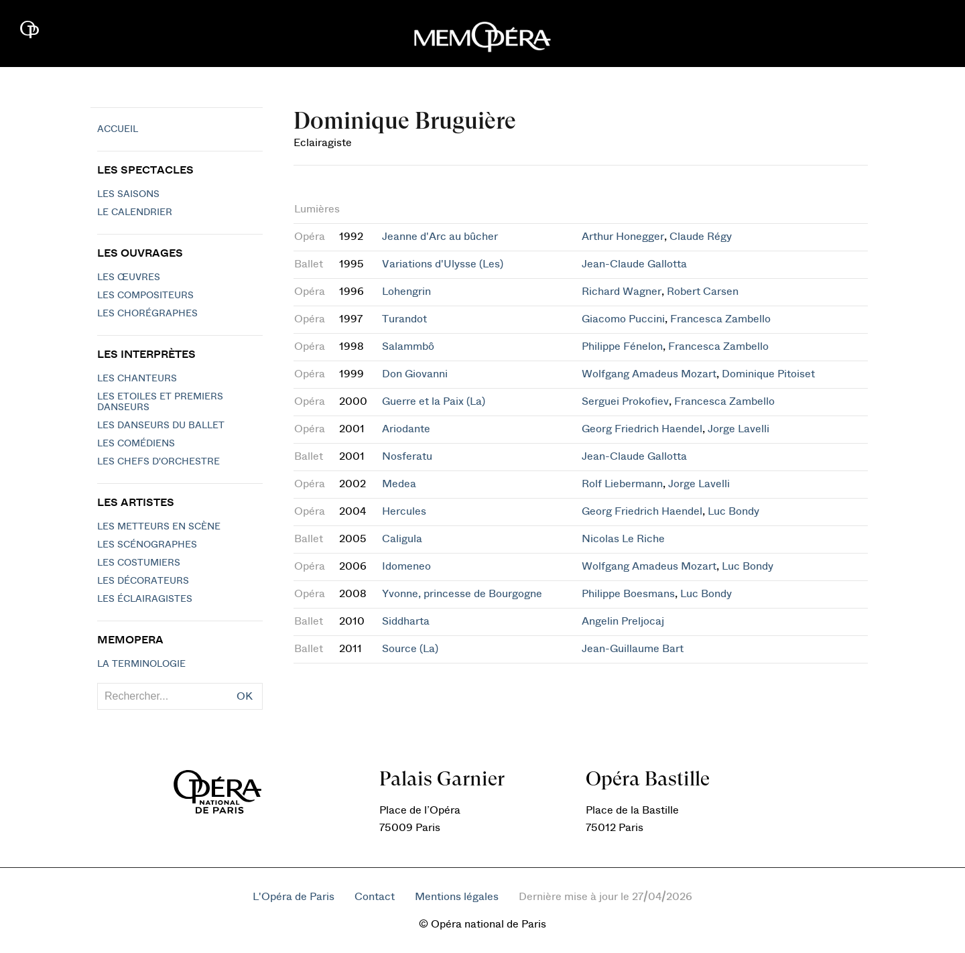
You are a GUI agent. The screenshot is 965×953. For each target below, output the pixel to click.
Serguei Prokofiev (625, 401)
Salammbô (408, 346)
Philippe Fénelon (622, 346)
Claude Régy (700, 236)
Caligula (402, 538)
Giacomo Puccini (623, 319)
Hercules (404, 511)
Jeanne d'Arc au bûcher (440, 236)
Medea (399, 484)
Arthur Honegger (623, 236)
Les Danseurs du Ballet (160, 425)
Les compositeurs (145, 295)
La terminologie (141, 664)
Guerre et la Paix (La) (433, 401)
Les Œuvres (128, 277)
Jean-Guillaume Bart (633, 648)
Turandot (404, 319)
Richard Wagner (621, 291)
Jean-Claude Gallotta (634, 264)
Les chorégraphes (147, 313)
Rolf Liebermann (622, 484)
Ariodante (406, 429)
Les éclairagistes (144, 599)
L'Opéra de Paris (293, 896)
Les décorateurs (143, 581)
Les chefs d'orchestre (158, 461)
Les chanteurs (137, 378)
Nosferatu (407, 456)
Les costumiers (138, 563)
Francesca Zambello (720, 319)
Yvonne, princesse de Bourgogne (462, 593)
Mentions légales (457, 896)
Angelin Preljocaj (623, 621)
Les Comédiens (136, 443)
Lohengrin (406, 291)
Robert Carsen (702, 291)
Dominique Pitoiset (768, 374)
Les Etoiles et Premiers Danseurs (160, 402)
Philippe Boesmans (628, 593)
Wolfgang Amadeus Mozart (649, 374)
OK (245, 696)
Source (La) (410, 648)
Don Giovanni (415, 374)
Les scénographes (147, 545)
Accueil (117, 129)
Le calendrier (134, 212)
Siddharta (406, 621)
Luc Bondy (733, 511)
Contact (375, 896)
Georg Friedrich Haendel (642, 429)
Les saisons (128, 194)
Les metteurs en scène (158, 526)
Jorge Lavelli (738, 429)
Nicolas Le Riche (623, 538)
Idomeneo (406, 566)
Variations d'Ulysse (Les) (442, 264)
